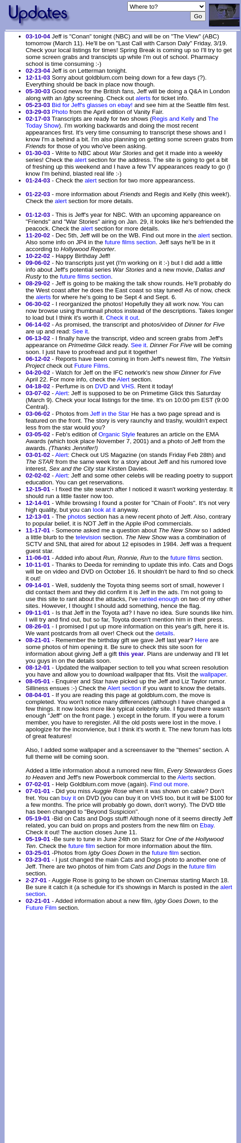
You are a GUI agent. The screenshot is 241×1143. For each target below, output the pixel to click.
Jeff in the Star (110, 413)
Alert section (124, 688)
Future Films (91, 365)
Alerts (185, 777)
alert (81, 159)
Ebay (206, 825)
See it (80, 331)
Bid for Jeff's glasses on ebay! (92, 105)
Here (201, 640)
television (88, 537)
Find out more (168, 784)
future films (185, 557)
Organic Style (117, 434)
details (164, 633)
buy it (68, 797)
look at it (104, 509)
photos (77, 516)
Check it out (122, 317)
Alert (123, 379)
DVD (101, 386)
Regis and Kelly (173, 118)
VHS (127, 386)
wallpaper (213, 674)
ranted (148, 599)
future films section (130, 242)
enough (169, 599)
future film (81, 845)
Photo (60, 111)
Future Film (41, 907)
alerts (143, 98)
